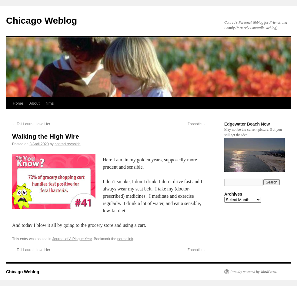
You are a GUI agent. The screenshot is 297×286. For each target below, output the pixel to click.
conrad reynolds (67, 144)
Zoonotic (197, 124)
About (34, 103)
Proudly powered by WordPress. (253, 272)
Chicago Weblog (41, 20)
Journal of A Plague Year (72, 239)
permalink (125, 239)
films (50, 103)
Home (18, 103)
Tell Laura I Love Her (31, 124)
